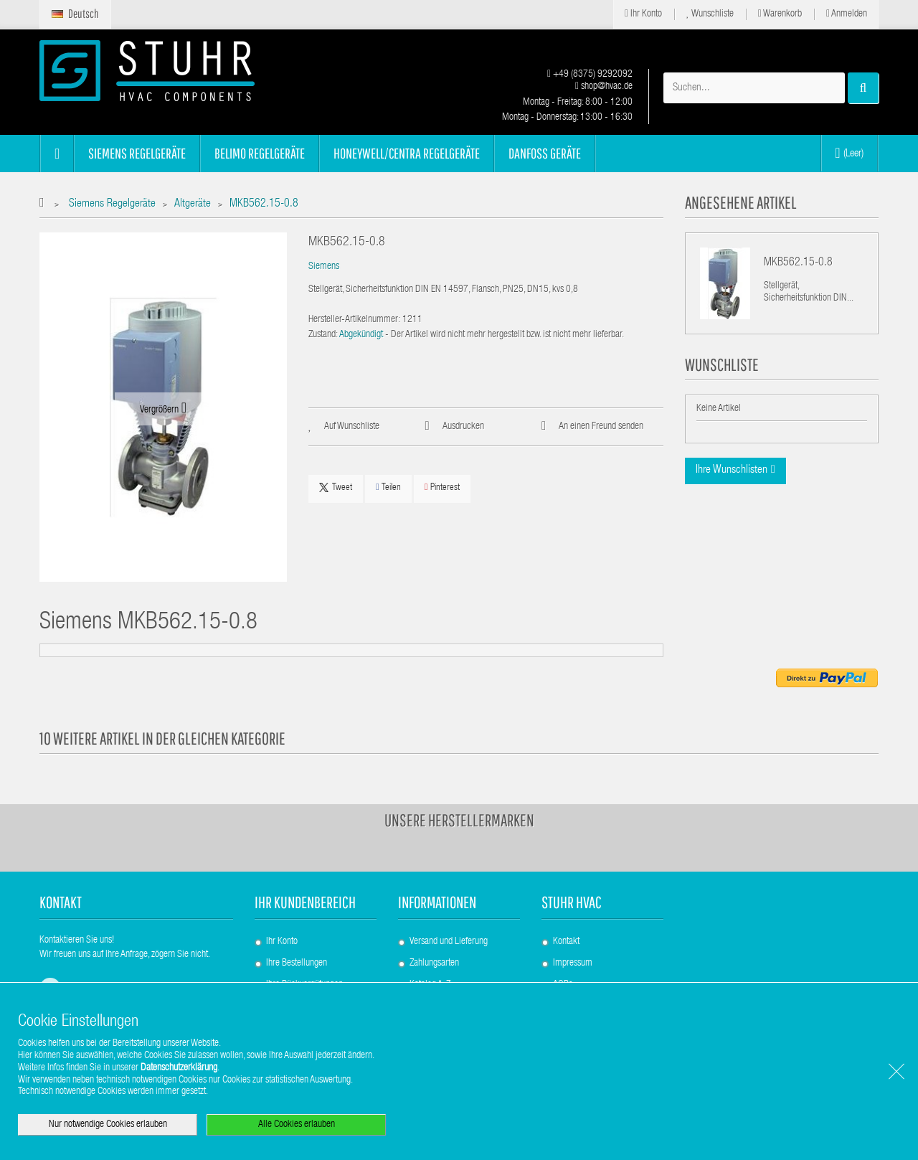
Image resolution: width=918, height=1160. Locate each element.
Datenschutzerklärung (179, 1068)
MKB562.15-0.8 (798, 263)
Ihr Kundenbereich (305, 902)
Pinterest (442, 487)
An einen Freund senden (601, 427)
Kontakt (566, 942)
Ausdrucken (463, 427)
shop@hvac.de (604, 87)
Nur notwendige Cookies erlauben (108, 1125)
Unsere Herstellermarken (459, 820)
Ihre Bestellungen (296, 963)
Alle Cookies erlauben (296, 1125)
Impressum (572, 963)
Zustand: (323, 335)
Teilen (388, 487)
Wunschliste (710, 14)
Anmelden (846, 14)
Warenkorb (780, 14)
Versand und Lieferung (449, 942)
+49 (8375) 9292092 (590, 75)
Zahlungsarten (434, 963)
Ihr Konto (643, 14)
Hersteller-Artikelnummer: (354, 320)
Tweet (335, 488)
